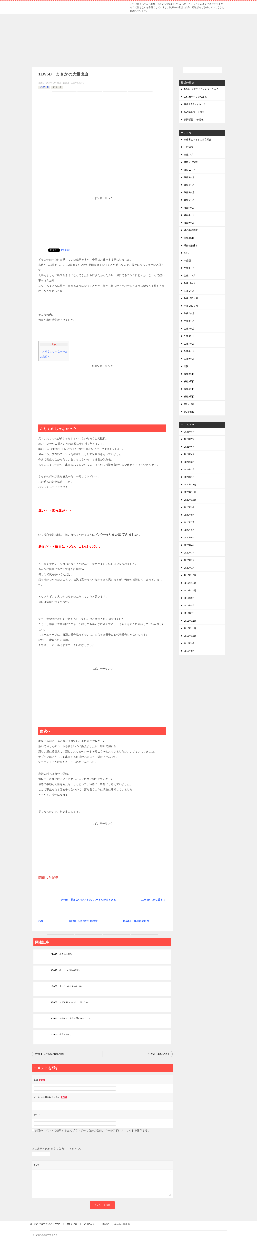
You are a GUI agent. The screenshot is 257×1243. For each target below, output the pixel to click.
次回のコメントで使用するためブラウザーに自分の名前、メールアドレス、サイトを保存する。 (92, 1130)
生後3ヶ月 (189, 321)
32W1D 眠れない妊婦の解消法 (65, 970)
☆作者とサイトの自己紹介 (197, 139)
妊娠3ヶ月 (44, 87)
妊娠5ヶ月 (189, 192)
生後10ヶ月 (190, 275)
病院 (186, 366)
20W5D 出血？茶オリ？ (62, 1034)
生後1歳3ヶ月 (191, 305)
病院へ (45, 356)
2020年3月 (189, 552)
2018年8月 (189, 651)
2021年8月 (189, 431)
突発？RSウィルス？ (194, 104)
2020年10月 (190, 499)
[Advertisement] (128, 39)
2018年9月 (189, 643)
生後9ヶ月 (189, 358)
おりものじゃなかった (54, 351)
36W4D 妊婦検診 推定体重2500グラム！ (71, 1018)
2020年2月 (189, 560)
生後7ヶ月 (189, 343)
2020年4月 (189, 545)
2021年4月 (189, 454)
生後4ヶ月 (189, 328)
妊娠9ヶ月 (189, 222)
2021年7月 (189, 439)
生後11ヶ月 (190, 283)
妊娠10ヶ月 (190, 169)
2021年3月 (189, 462)
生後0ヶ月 (189, 268)
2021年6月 (189, 446)
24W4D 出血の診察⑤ (61, 954)
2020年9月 (189, 507)
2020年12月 (190, 484)
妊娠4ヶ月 (189, 185)
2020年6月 (189, 530)
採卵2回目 (189, 237)
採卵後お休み (191, 245)
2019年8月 (189, 605)
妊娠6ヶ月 (189, 200)
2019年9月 (189, 598)
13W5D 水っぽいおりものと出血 (66, 986)
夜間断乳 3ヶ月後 (194, 119)
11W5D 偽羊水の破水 (158, 1054)
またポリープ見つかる (195, 96)
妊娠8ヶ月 (189, 215)
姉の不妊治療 (191, 230)
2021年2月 (189, 469)
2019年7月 (189, 613)
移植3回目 (189, 381)
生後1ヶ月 (189, 290)
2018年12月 (190, 620)
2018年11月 (190, 628)
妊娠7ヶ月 (189, 207)
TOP (47, 1224)
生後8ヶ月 (189, 351)
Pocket (65, 250)
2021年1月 (189, 477)
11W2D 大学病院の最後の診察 (49, 1054)
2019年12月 (190, 575)
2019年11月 (190, 583)
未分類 (187, 260)
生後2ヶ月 (189, 313)
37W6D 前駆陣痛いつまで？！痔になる (69, 1002)
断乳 (186, 253)
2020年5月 (189, 537)
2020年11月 (190, 492)
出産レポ (188, 154)
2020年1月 (189, 567)
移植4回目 (189, 389)
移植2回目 (189, 374)
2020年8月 (189, 515)
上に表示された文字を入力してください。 (57, 1148)
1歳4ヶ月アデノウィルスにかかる (201, 89)
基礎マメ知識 (191, 162)
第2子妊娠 (57, 87)
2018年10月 (190, 636)
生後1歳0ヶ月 (191, 298)
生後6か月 (189, 336)
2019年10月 (190, 590)
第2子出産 (189, 404)
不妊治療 (188, 147)
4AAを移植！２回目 (194, 112)
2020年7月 (189, 522)
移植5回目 (189, 396)
